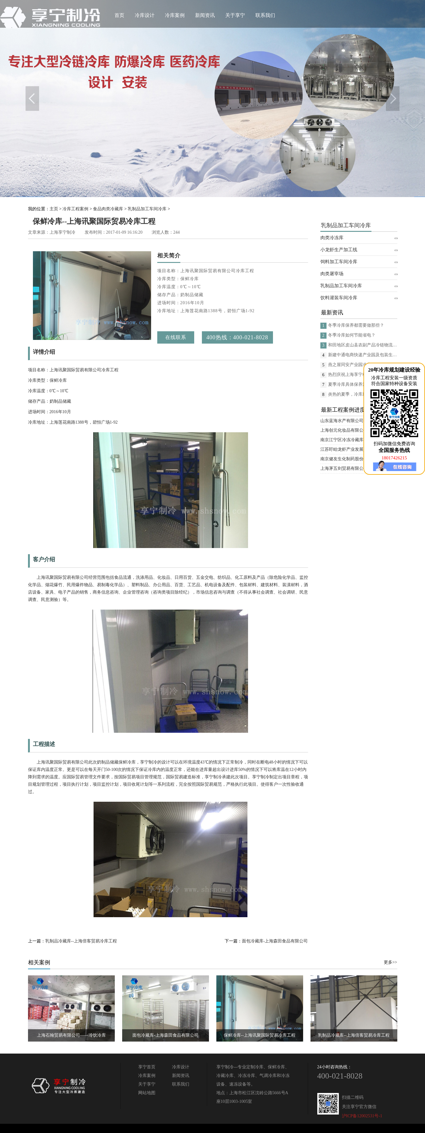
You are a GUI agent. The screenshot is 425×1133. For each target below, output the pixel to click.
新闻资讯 (205, 15)
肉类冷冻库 (331, 237)
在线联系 (175, 337)
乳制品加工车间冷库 (147, 209)
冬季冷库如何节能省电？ (351, 335)
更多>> (390, 962)
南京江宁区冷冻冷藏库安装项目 (350, 439)
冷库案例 (175, 15)
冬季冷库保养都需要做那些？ (356, 325)
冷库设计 (144, 15)
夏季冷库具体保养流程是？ (354, 384)
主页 (54, 209)
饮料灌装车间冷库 (338, 297)
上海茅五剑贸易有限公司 (344, 468)
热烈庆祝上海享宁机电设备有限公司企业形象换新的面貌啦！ (362, 374)
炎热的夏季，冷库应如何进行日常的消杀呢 (362, 394)
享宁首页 (146, 1067)
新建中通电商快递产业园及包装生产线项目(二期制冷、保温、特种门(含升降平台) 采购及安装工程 (362, 355)
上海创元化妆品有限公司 (344, 430)
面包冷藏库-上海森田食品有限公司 (275, 941)
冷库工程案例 (75, 209)
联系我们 (265, 15)
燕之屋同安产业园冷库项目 (354, 364)
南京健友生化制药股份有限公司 (350, 459)
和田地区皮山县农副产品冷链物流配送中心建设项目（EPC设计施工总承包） (362, 345)
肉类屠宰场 (331, 273)
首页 (119, 15)
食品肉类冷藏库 (108, 209)
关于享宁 (235, 15)
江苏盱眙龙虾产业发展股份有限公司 (354, 449)
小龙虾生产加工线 (338, 249)
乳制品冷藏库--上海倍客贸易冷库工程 (81, 941)
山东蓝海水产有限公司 (341, 420)
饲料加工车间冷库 (338, 261)
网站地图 (146, 1093)
